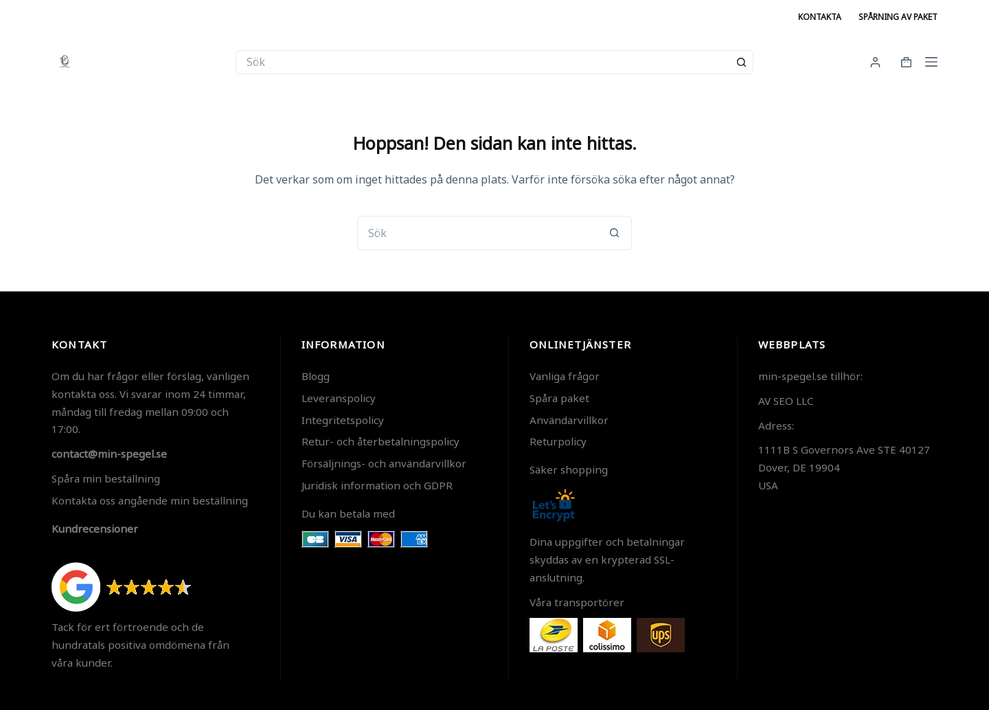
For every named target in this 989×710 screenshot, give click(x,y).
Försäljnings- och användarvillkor (384, 463)
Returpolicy (558, 441)
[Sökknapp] (741, 62)
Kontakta (819, 17)
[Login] (875, 62)
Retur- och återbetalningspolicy (380, 441)
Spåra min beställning (106, 478)
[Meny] (931, 62)
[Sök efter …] (482, 62)
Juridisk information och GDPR (377, 485)
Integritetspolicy (343, 420)
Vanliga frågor (565, 376)
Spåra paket (559, 398)
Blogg (316, 376)
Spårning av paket (898, 17)
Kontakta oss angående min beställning (150, 500)
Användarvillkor (569, 420)
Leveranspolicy (339, 398)
